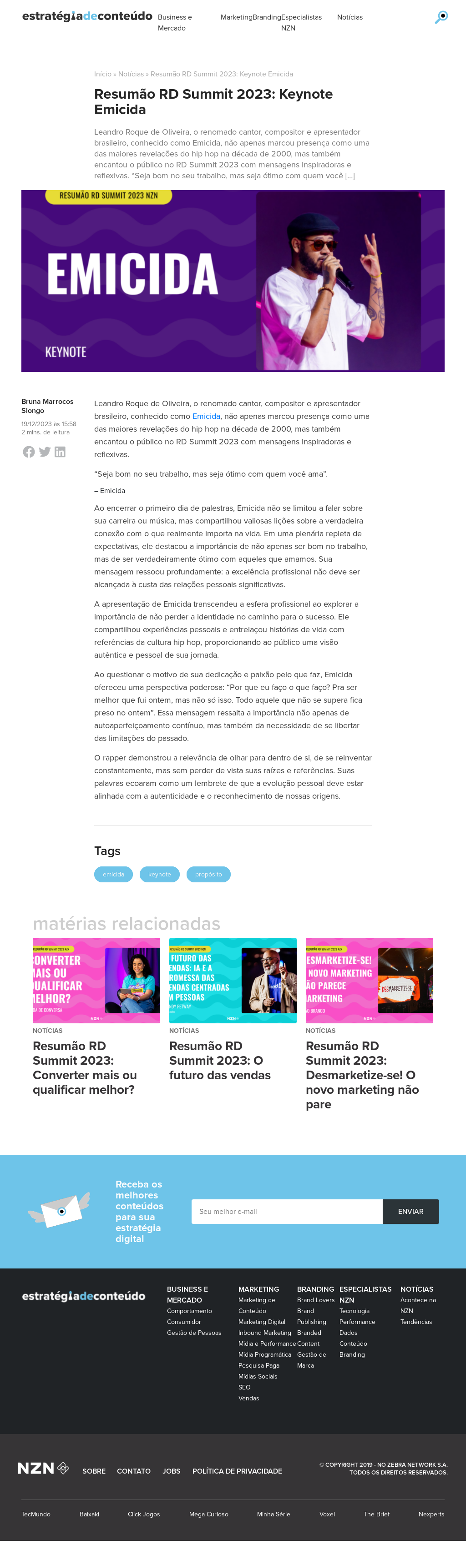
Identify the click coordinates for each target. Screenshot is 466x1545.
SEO (244, 1387)
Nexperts (432, 1514)
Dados (348, 1333)
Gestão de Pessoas (194, 1333)
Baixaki (89, 1514)
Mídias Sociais (258, 1376)
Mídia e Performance (267, 1344)
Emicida (206, 416)
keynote (159, 874)
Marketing (258, 1289)
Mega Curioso (208, 1514)
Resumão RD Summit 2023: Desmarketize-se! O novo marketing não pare (362, 1075)
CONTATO (134, 1471)
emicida (113, 874)
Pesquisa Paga (258, 1365)
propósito (208, 874)
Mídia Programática (264, 1355)
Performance (357, 1322)
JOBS (171, 1471)
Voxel (327, 1514)
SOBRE (94, 1471)
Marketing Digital (261, 1322)
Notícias (131, 74)
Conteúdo (353, 1344)
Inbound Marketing (264, 1333)
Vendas (248, 1398)
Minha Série (273, 1514)
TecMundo (36, 1514)
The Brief (377, 1514)
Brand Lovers (316, 1300)
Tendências (416, 1322)
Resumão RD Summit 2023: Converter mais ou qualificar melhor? (85, 1067)
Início (102, 74)
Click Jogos (144, 1514)
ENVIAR (411, 1211)
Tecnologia (354, 1311)
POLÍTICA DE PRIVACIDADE (237, 1471)
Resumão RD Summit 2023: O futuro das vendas (220, 1060)
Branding (315, 1289)
